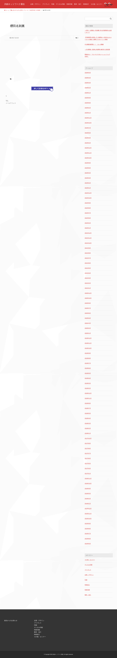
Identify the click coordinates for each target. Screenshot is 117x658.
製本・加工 (77, 4)
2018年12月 (88, 393)
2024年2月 (88, 143)
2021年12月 (88, 233)
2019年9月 (88, 353)
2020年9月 (88, 303)
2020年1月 (88, 333)
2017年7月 (88, 453)
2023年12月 (88, 148)
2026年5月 (88, 72)
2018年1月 (88, 433)
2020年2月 (88, 328)
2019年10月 (88, 348)
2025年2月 (88, 107)
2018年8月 (88, 403)
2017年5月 (88, 463)
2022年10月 (88, 198)
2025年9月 (88, 97)
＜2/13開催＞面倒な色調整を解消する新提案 (97, 49)
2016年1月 (88, 503)
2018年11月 (88, 398)
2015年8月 (88, 528)
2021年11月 (88, 238)
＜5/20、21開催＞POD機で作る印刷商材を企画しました (98, 31)
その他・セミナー (96, 4)
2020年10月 (88, 298)
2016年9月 (88, 488)
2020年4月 (88, 318)
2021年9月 (88, 248)
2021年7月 (88, 258)
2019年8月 (88, 358)
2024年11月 (88, 117)
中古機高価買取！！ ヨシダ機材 (94, 44)
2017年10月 (88, 438)
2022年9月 (88, 203)
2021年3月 (88, 278)
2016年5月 (88, 493)
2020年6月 (88, 313)
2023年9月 (88, 163)
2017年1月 (88, 473)
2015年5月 (88, 543)
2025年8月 (88, 102)
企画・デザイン (35, 4)
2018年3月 (88, 423)
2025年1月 (88, 112)
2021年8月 (88, 253)
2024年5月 (88, 132)
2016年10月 (88, 483)
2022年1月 (88, 228)
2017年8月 (88, 448)
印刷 (52, 4)
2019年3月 (88, 383)
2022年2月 (88, 223)
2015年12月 (88, 508)
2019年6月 (88, 368)
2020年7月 (88, 308)
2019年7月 (88, 363)
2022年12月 (88, 193)
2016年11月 (88, 478)
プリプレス (46, 4)
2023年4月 (88, 173)
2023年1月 (88, 188)
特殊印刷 (69, 4)
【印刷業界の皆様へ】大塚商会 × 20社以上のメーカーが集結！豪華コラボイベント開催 (98, 38)
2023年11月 (88, 153)
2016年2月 (88, 498)
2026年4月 (88, 77)
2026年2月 (88, 87)
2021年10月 (88, 243)
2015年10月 (88, 518)
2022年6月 (88, 218)
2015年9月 (88, 523)
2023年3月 (88, 178)
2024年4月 (88, 137)
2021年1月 (88, 288)
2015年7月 (88, 533)
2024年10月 (88, 122)
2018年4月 (88, 418)
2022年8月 (88, 208)
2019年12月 (88, 338)
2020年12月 (88, 293)
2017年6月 (88, 458)
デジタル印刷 (60, 4)
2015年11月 (88, 513)
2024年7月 (88, 128)
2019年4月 (88, 378)
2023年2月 (88, 183)
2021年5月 (88, 268)
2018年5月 (88, 413)
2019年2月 (88, 388)
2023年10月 (88, 158)
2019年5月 (88, 373)
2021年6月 (88, 263)
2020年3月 (88, 323)
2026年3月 (88, 82)
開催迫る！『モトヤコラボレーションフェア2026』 (97, 55)
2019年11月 (88, 343)
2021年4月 (88, 273)
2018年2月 (88, 428)
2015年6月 (88, 538)
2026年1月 (88, 92)
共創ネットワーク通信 (14, 4)
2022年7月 (88, 213)
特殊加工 (86, 4)
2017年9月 (88, 443)
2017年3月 (88, 468)
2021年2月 (88, 283)
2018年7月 (88, 408)
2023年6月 (88, 168)
